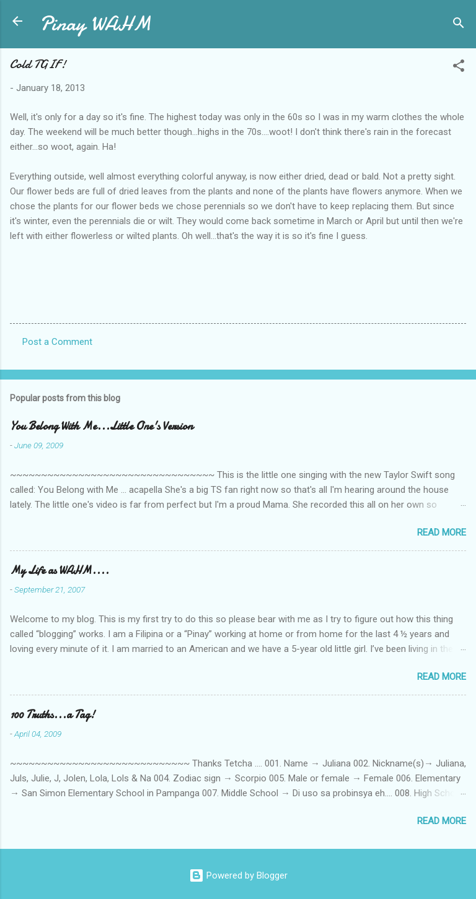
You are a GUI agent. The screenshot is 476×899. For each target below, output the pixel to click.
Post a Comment (57, 341)
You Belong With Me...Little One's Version (101, 426)
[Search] (458, 25)
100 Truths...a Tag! (52, 715)
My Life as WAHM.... (59, 570)
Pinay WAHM (95, 24)
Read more (441, 532)
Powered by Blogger (238, 875)
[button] (458, 67)
